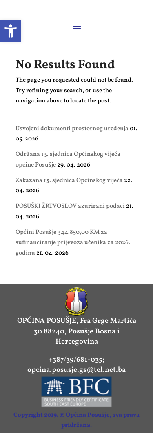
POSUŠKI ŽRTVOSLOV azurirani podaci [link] (70, 206)
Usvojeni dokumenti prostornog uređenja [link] (72, 128)
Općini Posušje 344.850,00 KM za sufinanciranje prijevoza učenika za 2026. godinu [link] (73, 243)
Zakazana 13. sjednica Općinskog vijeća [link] (69, 180)
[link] (10, 31)
